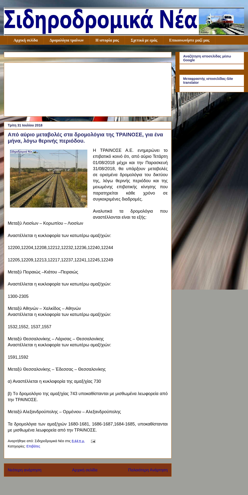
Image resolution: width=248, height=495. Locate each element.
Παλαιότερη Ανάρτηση (148, 470)
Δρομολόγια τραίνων (67, 40)
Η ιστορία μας (107, 40)
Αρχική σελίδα (26, 40)
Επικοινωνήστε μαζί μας (189, 40)
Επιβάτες (33, 446)
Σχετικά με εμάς (144, 40)
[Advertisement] (88, 88)
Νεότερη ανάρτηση (24, 470)
